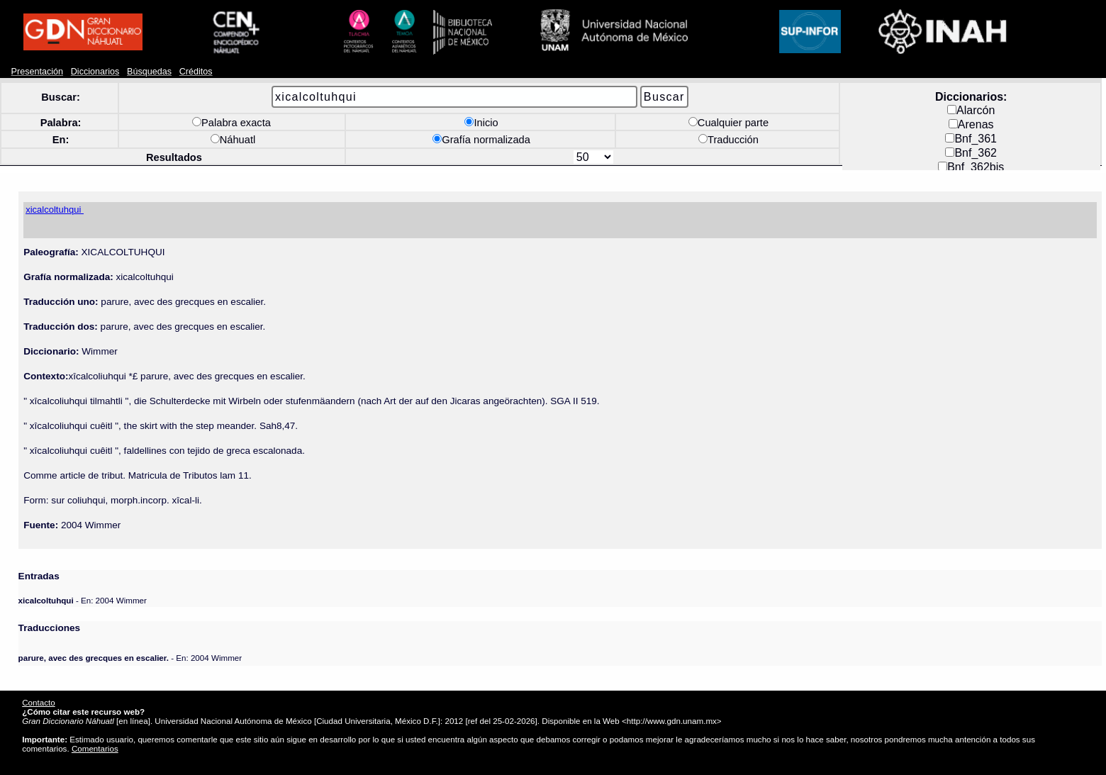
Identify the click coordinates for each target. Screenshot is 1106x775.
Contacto (38, 702)
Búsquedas (149, 72)
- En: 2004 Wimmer (82, 600)
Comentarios (95, 748)
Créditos (196, 72)
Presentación (37, 72)
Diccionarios (95, 72)
